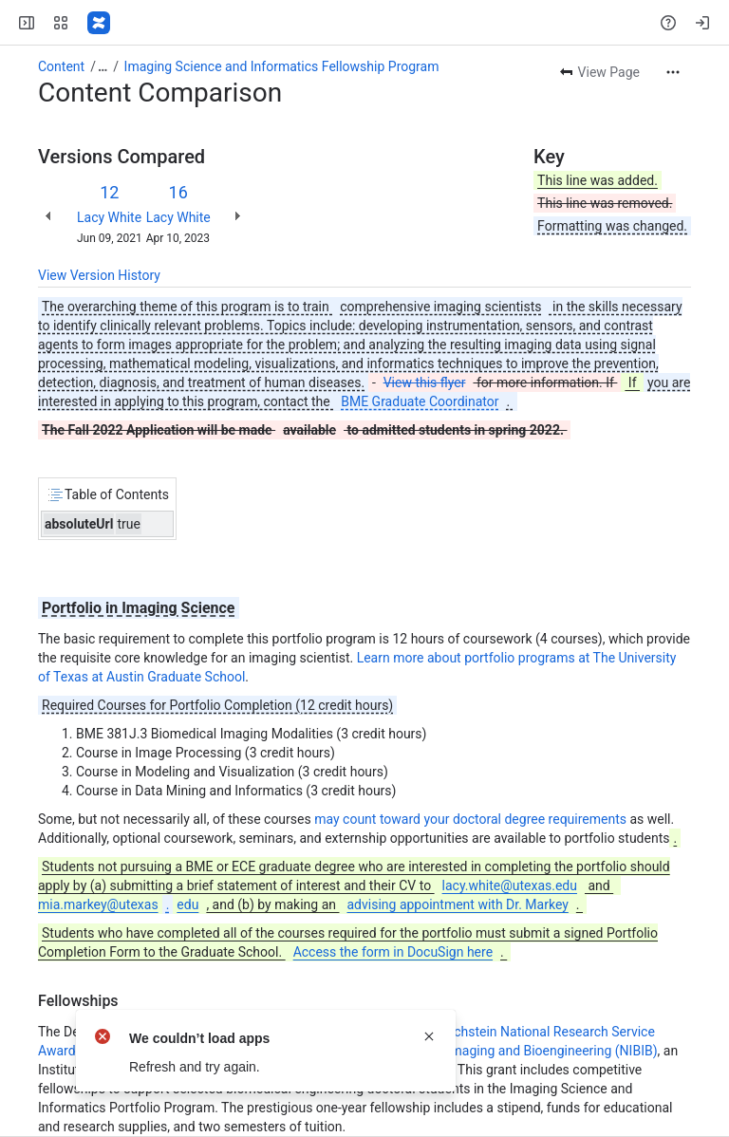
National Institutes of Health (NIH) (251, 1069)
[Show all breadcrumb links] (102, 66)
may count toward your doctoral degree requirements (470, 819)
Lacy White (109, 217)
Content (61, 66)
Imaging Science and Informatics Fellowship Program (281, 66)
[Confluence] (99, 23)
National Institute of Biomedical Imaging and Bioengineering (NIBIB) (457, 1050)
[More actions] (673, 72)
